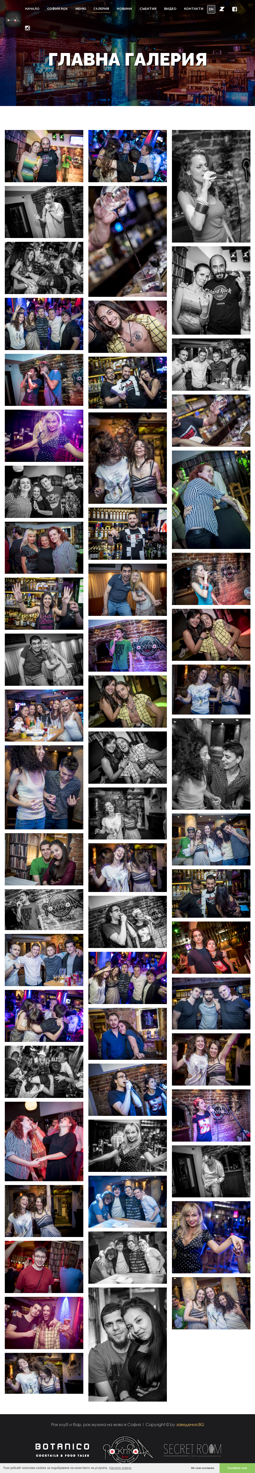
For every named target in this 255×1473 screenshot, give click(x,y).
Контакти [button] (193, 9)
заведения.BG (190, 1424)
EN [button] (211, 9)
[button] (221, 9)
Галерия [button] (101, 9)
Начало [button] (32, 9)
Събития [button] (148, 9)
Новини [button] (124, 9)
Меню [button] (80, 9)
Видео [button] (170, 9)
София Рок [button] (57, 9)
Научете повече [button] (120, 1468)
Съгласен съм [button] (237, 1467)
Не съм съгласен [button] (202, 1467)
